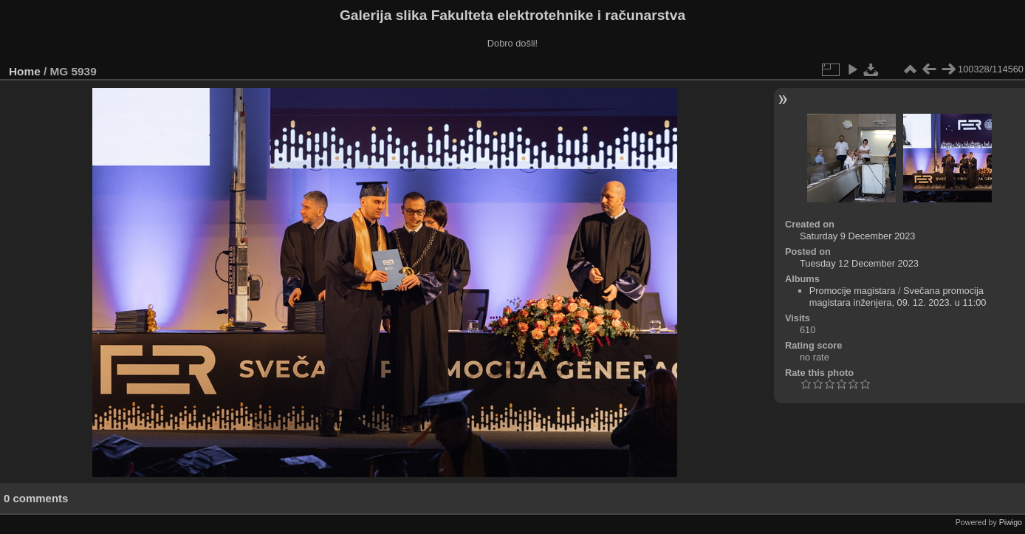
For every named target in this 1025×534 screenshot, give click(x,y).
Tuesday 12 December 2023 (859, 263)
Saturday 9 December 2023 (858, 236)
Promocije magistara (852, 290)
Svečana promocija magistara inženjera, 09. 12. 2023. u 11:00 (898, 296)
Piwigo (1010, 522)
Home (25, 71)
